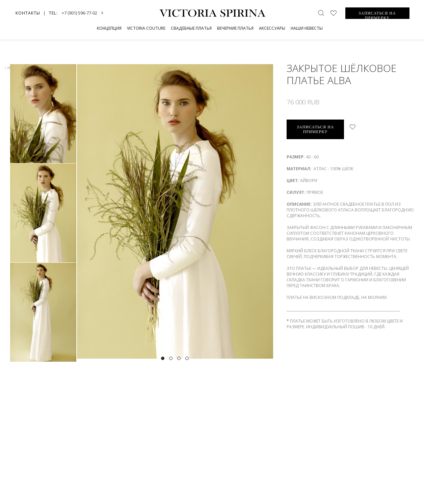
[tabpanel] (174, 211)
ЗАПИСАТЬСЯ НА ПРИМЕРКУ (377, 15)
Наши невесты (307, 28)
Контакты (28, 13)
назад (12, 67)
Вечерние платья (235, 28)
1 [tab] (162, 358)
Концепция (109, 28)
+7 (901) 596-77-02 (79, 13)
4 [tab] (187, 358)
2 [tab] (170, 358)
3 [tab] (179, 358)
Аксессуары (272, 28)
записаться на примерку (315, 129)
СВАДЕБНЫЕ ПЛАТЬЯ (191, 28)
